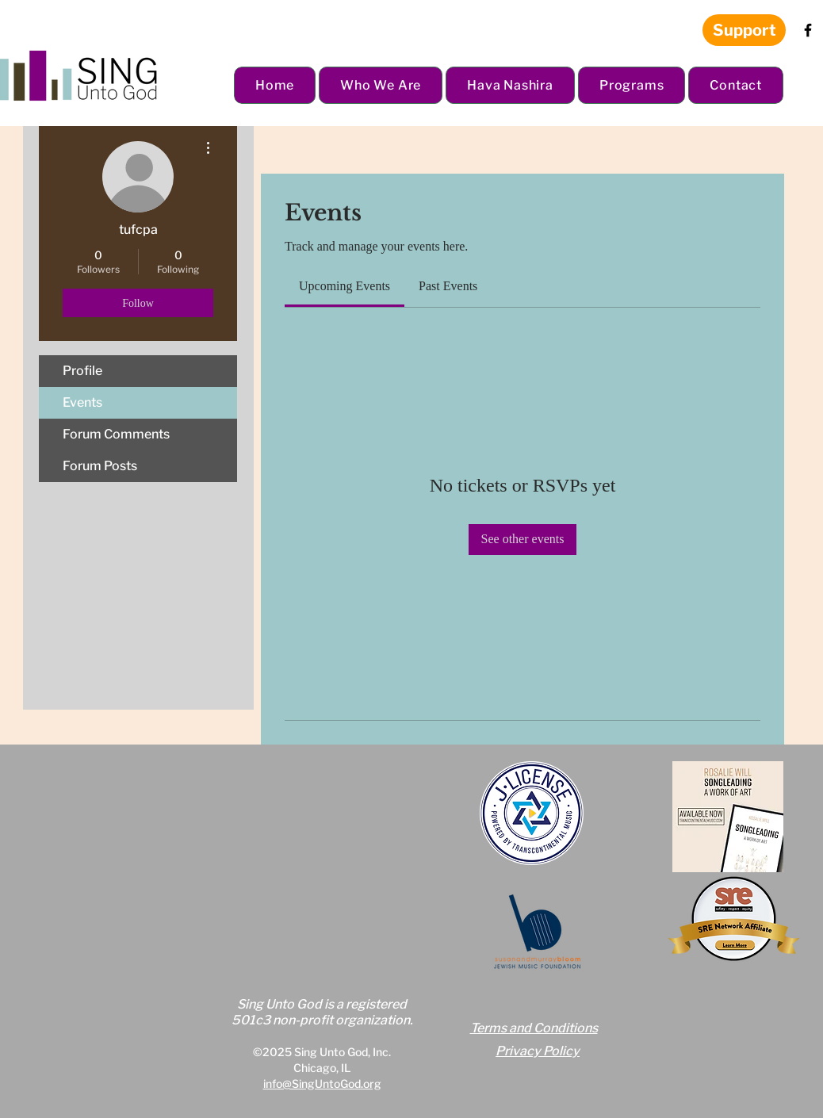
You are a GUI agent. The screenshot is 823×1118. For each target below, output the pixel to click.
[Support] (744, 30)
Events (82, 402)
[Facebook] (808, 30)
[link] (344, 286)
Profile (82, 370)
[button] (380, 85)
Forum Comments (116, 434)
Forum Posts (100, 465)
